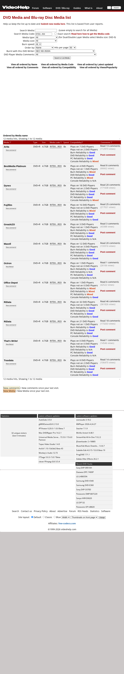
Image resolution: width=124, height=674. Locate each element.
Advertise (62, 511)
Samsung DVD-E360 (85, 485)
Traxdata (8, 360)
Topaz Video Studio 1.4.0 (49, 444)
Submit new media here (53, 23)
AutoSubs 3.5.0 (45, 419)
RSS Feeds (83, 511)
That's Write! (11, 340)
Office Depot (11, 282)
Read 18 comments (110, 320)
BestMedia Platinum (15, 166)
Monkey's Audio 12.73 (48, 453)
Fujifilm (8, 204)
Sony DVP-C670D (83, 489)
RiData (7, 302)
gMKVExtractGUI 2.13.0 (49, 424)
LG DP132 (80, 502)
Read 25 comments (110, 204)
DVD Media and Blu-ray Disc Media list (37, 17)
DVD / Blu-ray (62, 8)
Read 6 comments (109, 281)
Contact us (26, 511)
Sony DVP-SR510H (84, 467)
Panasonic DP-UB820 (85, 507)
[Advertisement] (60, 101)
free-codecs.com (67, 523)
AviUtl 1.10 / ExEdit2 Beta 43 (51, 448)
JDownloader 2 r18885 (85, 441)
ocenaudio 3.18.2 (83, 419)
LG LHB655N (81, 476)
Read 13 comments (110, 145)
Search (15, 511)
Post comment (107, 154)
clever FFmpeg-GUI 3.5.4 (49, 461)
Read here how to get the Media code (90, 33)
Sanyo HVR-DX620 (84, 498)
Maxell (7, 243)
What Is (88, 8)
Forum (35, 8)
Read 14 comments (110, 359)
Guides (77, 8)
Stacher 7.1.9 (82, 428)
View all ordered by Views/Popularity (98, 67)
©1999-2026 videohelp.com (62, 529)
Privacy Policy (41, 511)
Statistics (94, 511)
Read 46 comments (110, 301)
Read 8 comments (109, 165)
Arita (6, 146)
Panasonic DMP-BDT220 (86, 494)
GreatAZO (9, 224)
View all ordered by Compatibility (59, 67)
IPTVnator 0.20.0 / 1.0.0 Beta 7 (52, 428)
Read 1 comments (109, 262)
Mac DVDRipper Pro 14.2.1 (50, 433)
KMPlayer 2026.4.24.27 (86, 424)
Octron (7, 263)
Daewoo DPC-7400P (85, 472)
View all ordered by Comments (22, 67)
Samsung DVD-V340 (85, 481)
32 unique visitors (19, 433)
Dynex (7, 185)
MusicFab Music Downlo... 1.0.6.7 (90, 446)
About (99, 8)
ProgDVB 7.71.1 (83, 454)
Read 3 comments (109, 223)
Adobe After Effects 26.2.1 (87, 459)
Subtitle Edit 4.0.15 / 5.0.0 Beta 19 (90, 450)
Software (47, 8)
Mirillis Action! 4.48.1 (85, 433)
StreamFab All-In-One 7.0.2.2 (88, 437)
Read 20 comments (110, 184)
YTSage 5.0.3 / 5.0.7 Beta (49, 457)
